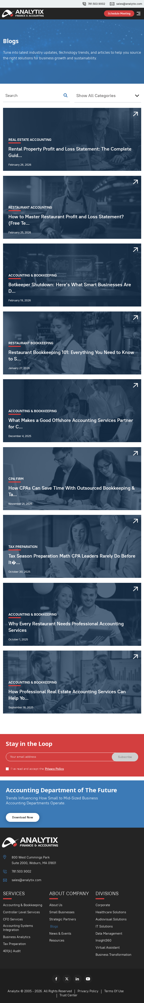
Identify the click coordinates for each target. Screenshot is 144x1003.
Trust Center (68, 995)
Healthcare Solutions (111, 912)
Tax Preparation (14, 944)
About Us (55, 905)
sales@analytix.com (129, 4)
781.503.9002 (96, 4)
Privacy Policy (54, 769)
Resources (56, 940)
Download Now (22, 817)
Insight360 (103, 940)
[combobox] (107, 95)
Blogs (54, 926)
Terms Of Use (114, 991)
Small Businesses (61, 912)
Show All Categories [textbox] (96, 95)
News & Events (60, 933)
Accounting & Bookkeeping (22, 905)
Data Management (109, 933)
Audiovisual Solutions (111, 919)
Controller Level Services (21, 912)
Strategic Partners (62, 919)
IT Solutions (104, 926)
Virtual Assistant (108, 947)
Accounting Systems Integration (18, 928)
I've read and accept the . (38, 769)
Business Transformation (113, 955)
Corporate (103, 905)
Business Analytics (16, 937)
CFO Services (13, 919)
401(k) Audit (12, 951)
